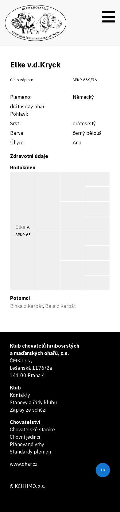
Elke (20, 227)
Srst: (15, 123)
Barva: (17, 133)
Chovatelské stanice (32, 429)
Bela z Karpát (60, 306)
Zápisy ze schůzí (28, 410)
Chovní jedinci (25, 437)
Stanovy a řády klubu (33, 402)
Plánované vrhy (27, 444)
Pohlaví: (19, 114)
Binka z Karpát (26, 306)
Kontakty (20, 395)
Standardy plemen (30, 452)
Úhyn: (16, 142)
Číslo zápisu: (21, 80)
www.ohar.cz (23, 464)
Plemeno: (20, 97)
